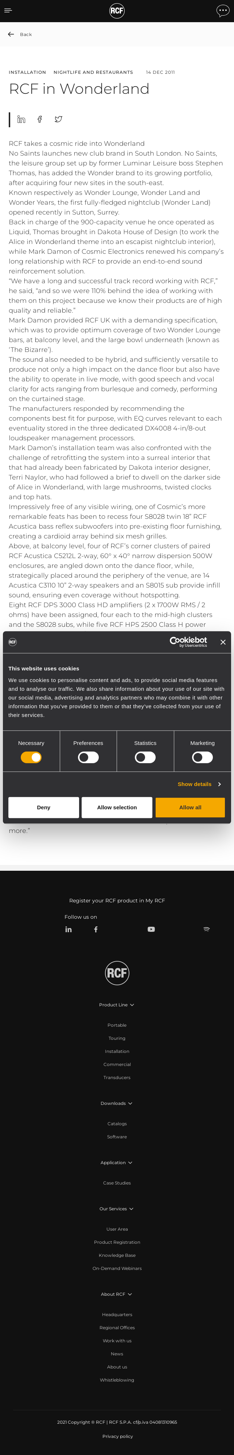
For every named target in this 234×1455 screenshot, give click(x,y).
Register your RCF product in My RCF (117, 900)
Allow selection (117, 807)
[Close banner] (223, 642)
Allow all (190, 807)
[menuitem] (117, 1025)
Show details (195, 784)
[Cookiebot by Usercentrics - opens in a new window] (175, 642)
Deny (43, 807)
